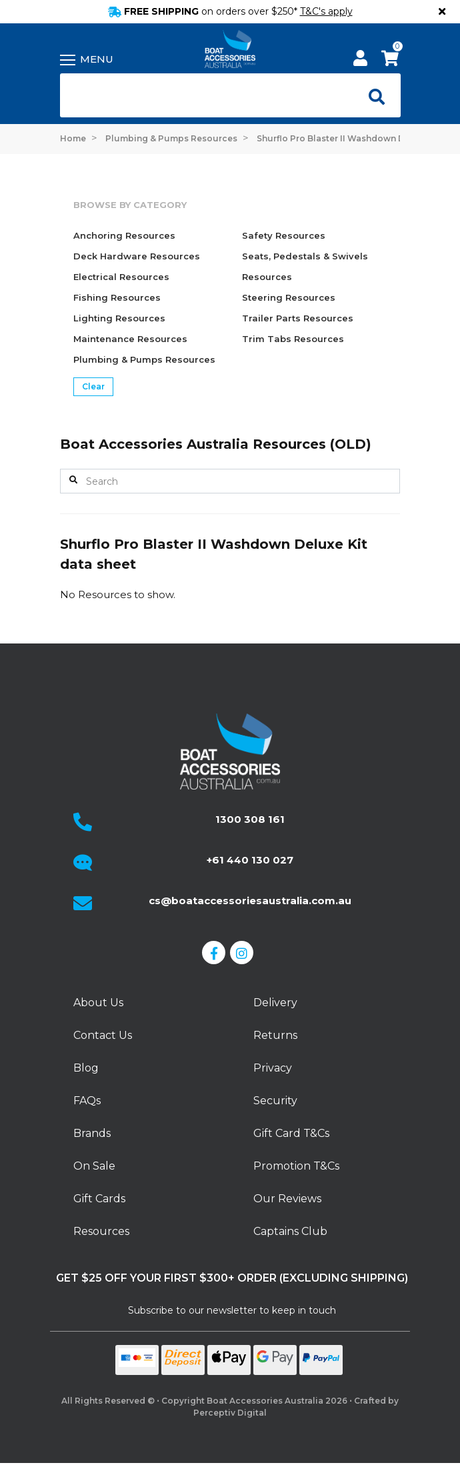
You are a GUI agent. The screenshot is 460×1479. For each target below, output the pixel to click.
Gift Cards (99, 1198)
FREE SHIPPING (230, 11)
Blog (86, 1068)
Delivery (275, 1002)
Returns (275, 1035)
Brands (92, 1133)
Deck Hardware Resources (136, 256)
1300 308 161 (250, 819)
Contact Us (102, 1035)
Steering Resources (288, 297)
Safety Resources (283, 235)
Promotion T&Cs (296, 1166)
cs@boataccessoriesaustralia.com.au (250, 900)
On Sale (94, 1166)
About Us (98, 1002)
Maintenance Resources (130, 338)
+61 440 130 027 (250, 860)
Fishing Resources (117, 297)
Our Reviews (287, 1198)
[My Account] (360, 60)
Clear (93, 386)
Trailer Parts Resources (297, 318)
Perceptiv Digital (230, 1413)
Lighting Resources (119, 318)
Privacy (272, 1068)
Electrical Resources (121, 276)
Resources (101, 1231)
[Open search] (373, 95)
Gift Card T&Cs (291, 1133)
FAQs (87, 1100)
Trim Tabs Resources (293, 338)
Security (275, 1100)
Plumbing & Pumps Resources (144, 359)
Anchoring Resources (124, 235)
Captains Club (290, 1231)
